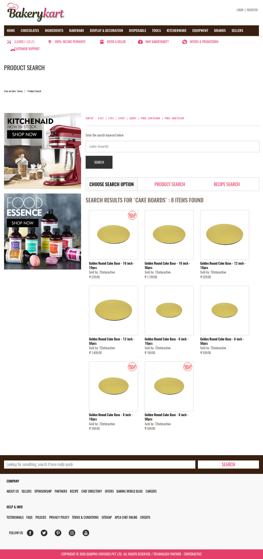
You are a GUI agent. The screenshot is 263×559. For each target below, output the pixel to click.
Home (11, 30)
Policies (40, 517)
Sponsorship (43, 491)
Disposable (137, 30)
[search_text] (99, 464)
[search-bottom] (228, 464)
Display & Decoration (106, 30)
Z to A (111, 118)
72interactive (107, 272)
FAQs (29, 517)
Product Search (170, 184)
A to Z (101, 118)
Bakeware (76, 30)
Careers (151, 491)
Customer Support (27, 49)
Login (240, 10)
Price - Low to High (150, 118)
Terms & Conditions (85, 517)
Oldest (132, 118)
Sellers (237, 30)
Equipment (200, 30)
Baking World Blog (130, 491)
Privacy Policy (59, 517)
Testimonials (15, 517)
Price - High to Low (174, 118)
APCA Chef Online (126, 517)
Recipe (74, 491)
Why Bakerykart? (157, 42)
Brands (220, 30)
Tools (156, 30)
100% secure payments (69, 42)
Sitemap (107, 517)
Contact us (32, 41)
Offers (12, 41)
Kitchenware (176, 30)
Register (252, 10)
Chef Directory (91, 491)
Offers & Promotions (204, 42)
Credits (145, 517)
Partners (61, 491)
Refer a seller (116, 42)
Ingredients (54, 30)
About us (13, 491)
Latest (121, 118)
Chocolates (30, 30)
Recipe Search (227, 184)
